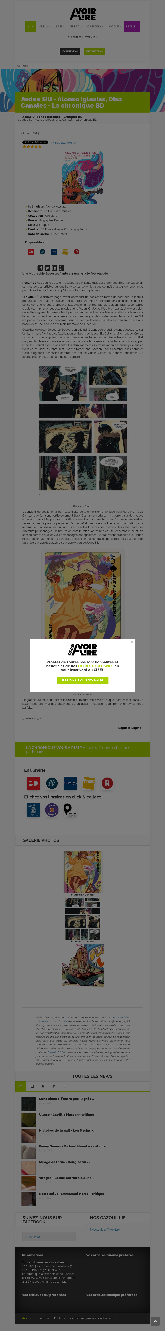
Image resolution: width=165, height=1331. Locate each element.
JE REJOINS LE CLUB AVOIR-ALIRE (83, 680)
